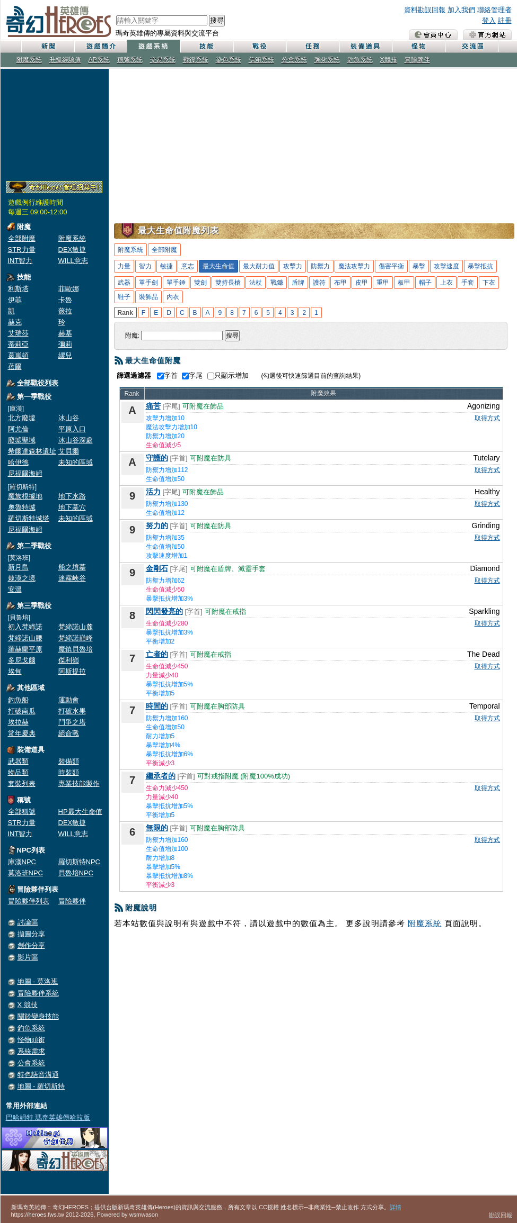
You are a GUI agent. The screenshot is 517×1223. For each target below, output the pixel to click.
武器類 (18, 761)
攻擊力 (292, 266)
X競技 (388, 60)
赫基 (65, 333)
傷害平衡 (391, 266)
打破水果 (72, 711)
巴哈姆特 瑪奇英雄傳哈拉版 (48, 1117)
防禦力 (320, 266)
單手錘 (176, 282)
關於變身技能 (38, 1016)
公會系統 (294, 60)
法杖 (255, 282)
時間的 (157, 706)
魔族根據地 (25, 496)
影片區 (27, 957)
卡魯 (65, 300)
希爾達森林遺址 (32, 451)
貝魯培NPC (75, 873)
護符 (319, 282)
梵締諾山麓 (75, 627)
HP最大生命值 (80, 812)
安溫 (15, 589)
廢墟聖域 (22, 440)
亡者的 (157, 654)
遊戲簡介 (100, 46)
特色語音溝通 (38, 1075)
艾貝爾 (68, 451)
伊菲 (15, 300)
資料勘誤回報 (424, 10)
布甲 (340, 282)
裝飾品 (148, 297)
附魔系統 (29, 60)
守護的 (157, 458)
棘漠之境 (22, 578)
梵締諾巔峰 (75, 638)
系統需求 (31, 1051)
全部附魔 (22, 238)
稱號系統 (130, 60)
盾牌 (298, 282)
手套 (467, 282)
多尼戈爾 (22, 660)
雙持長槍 (228, 282)
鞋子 (124, 297)
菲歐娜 (68, 289)
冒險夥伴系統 (38, 993)
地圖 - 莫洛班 (37, 981)
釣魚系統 (360, 60)
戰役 (259, 46)
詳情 (395, 1207)
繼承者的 (161, 776)
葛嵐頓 (18, 355)
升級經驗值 (65, 60)
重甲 (382, 282)
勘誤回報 (500, 1215)
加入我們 (461, 10)
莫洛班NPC (25, 873)
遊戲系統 (153, 46)
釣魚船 (18, 700)
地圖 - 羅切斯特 (41, 1086)
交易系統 (163, 60)
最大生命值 (218, 266)
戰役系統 (195, 60)
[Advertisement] (55, 123)
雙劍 (200, 282)
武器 (124, 282)
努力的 (157, 525)
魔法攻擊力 (354, 266)
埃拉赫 (18, 722)
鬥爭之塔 (72, 722)
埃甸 (15, 671)
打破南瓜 (22, 711)
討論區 (27, 922)
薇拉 (65, 311)
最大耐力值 (259, 266)
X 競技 (27, 1005)
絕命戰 (68, 733)
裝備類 (68, 761)
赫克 (15, 322)
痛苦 (153, 406)
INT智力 (20, 261)
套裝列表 (22, 783)
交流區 (471, 46)
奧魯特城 (22, 507)
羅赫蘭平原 (25, 649)
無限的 (157, 827)
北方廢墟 (22, 418)
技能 (206, 46)
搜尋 (217, 20)
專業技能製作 (79, 783)
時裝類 (68, 772)
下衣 (489, 282)
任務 (312, 46)
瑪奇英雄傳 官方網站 (487, 34)
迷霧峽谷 (72, 578)
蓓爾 (15, 366)
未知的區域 (75, 462)
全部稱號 (22, 812)
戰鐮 (276, 282)
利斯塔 (18, 289)
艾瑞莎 (18, 333)
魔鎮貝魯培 (75, 649)
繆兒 (65, 355)
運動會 (68, 700)
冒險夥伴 (417, 60)
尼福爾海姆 (25, 473)
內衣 (173, 297)
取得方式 (487, 418)
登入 (489, 20)
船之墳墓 (72, 567)
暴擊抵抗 (480, 266)
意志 (187, 266)
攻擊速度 (446, 266)
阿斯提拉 (72, 671)
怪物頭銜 (31, 1040)
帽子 (425, 282)
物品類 (18, 772)
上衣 (446, 282)
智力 (145, 266)
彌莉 (65, 344)
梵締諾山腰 (25, 638)
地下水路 (72, 496)
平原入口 (72, 429)
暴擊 (419, 266)
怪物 (418, 46)
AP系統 (99, 60)
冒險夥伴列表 (28, 901)
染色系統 (228, 60)
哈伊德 (18, 462)
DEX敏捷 (72, 249)
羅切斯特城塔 (28, 518)
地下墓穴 (72, 507)
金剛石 (157, 568)
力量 (124, 266)
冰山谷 (68, 418)
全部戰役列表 (37, 383)
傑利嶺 (68, 660)
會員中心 (433, 34)
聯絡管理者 (494, 10)
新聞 (47, 46)
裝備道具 (365, 46)
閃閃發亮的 (164, 611)
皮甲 (361, 282)
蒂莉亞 (18, 344)
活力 (153, 491)
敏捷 (166, 266)
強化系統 (327, 60)
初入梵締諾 (25, 627)
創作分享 (31, 945)
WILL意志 (73, 261)
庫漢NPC (22, 862)
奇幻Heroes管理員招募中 (54, 187)
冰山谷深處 (75, 440)
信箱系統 (261, 60)
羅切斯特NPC (79, 862)
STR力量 (22, 249)
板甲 (404, 282)
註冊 (505, 20)
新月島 (18, 567)
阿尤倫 (18, 429)
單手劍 (148, 282)
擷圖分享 (31, 934)
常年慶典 (22, 733)
